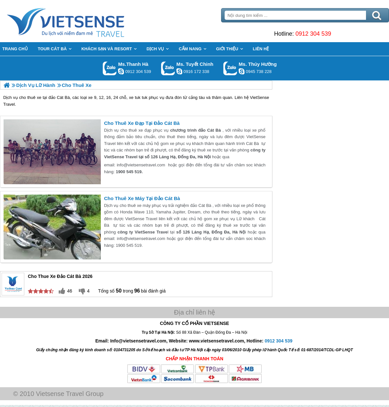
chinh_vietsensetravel (179, 71)
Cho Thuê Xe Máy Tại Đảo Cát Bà (142, 198)
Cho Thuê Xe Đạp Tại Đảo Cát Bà (142, 123)
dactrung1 (241, 71)
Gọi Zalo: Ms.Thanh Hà (109, 68)
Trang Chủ (81, 21)
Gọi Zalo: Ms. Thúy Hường (230, 68)
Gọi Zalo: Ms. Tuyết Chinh (168, 68)
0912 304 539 (313, 33)
